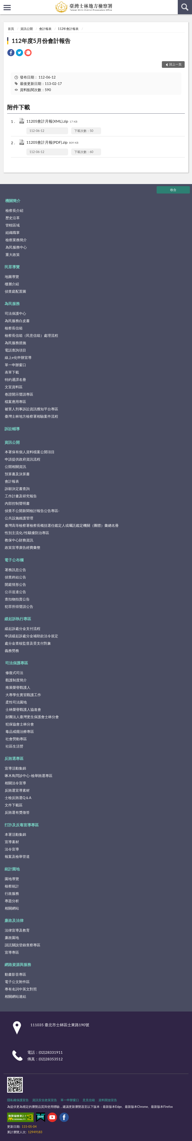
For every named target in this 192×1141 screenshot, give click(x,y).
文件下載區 (14, 805)
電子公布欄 (14, 560)
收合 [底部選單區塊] (173, 190)
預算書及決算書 (17, 474)
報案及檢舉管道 (17, 856)
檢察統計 (12, 886)
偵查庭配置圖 (15, 291)
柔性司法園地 (16, 702)
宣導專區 (12, 952)
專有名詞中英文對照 (21, 989)
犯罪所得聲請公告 (19, 606)
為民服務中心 (16, 247)
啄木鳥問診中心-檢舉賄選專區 (28, 775)
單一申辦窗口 (15, 365)
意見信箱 (89, 1100)
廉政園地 (12, 937)
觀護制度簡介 (16, 680)
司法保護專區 (16, 663)
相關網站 (12, 908)
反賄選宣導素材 (17, 790)
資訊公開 (26, 29)
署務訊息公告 (15, 570)
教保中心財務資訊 (19, 540)
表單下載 (12, 372)
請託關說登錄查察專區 (22, 945)
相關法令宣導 (15, 783)
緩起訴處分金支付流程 (22, 628)
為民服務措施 (15, 343)
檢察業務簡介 (16, 240)
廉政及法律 (14, 920)
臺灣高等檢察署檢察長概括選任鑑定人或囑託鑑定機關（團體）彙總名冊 (62, 525)
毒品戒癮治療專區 (19, 731)
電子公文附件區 (17, 981)
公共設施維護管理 (19, 518)
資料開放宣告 (107, 1100)
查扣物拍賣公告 (17, 599)
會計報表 (45, 29)
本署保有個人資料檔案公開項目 (30, 452)
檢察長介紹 (14, 210)
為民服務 (12, 303)
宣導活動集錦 (15, 768)
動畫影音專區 (15, 974)
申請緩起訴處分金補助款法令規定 (31, 636)
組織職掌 (12, 232)
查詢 (185, 7)
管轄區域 (12, 225)
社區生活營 (14, 746)
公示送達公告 (15, 592)
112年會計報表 (68, 29)
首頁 (11, 29)
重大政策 (12, 254)
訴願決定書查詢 (17, 488)
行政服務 (12, 893)
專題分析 (12, 901)
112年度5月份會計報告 (41, 40)
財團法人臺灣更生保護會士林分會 (32, 717)
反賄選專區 (14, 758)
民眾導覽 (12, 266)
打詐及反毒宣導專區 (22, 824)
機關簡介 (12, 200)
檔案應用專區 (15, 401)
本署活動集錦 (15, 834)
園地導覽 (12, 879)
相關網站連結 (15, 996)
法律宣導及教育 (17, 930)
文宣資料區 (14, 387)
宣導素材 (12, 842)
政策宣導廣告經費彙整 (22, 547)
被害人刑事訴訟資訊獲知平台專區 (31, 409)
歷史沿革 (12, 218)
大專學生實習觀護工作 (23, 695)
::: (4, 3)
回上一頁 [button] (175, 64)
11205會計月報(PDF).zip (52, 142)
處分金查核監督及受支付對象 (28, 643)
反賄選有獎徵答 (17, 812)
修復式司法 (14, 672)
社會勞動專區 (16, 739)
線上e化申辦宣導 (18, 357)
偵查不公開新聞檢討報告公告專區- (32, 510)
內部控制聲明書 (17, 503)
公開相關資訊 (15, 466)
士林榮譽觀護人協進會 (23, 709)
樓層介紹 (12, 284)
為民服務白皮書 (17, 321)
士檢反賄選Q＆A (18, 797)
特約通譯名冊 (15, 379)
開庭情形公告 (15, 584)
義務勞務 (12, 650)
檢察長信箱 (14, 328)
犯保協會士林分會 (19, 724)
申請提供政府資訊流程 (22, 459)
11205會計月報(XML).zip (51, 121)
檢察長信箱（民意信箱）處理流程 (31, 335)
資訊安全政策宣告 (44, 1100)
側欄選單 (7, 7)
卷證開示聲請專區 (19, 394)
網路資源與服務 (18, 964)
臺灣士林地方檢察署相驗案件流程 (31, 416)
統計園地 (12, 869)
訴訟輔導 (12, 428)
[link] (10, 53)
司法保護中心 (15, 313)
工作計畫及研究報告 (21, 496)
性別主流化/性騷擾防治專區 (27, 533)
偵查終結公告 (15, 577)
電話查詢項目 (15, 350)
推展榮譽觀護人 (17, 687)
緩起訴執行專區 (18, 618)
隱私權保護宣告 (18, 1100)
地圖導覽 (12, 276)
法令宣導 (12, 849)
